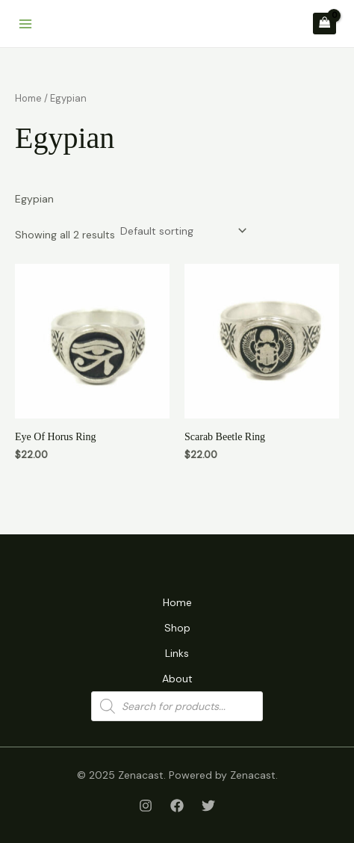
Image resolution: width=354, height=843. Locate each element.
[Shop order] (182, 231)
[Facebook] (177, 805)
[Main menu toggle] (25, 24)
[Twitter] (208, 805)
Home (28, 98)
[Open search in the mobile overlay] (177, 706)
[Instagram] (145, 805)
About (177, 678)
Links (177, 653)
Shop (177, 627)
